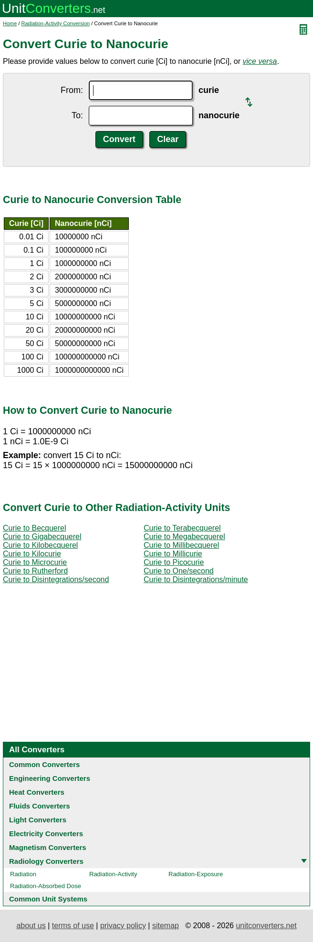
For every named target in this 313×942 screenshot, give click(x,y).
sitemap (165, 926)
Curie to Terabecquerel (182, 528)
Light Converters (37, 820)
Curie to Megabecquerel (184, 536)
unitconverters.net (266, 926)
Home (10, 23)
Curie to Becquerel (34, 528)
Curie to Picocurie (174, 562)
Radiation (23, 874)
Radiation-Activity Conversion (55, 23)
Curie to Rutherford (35, 571)
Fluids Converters (39, 806)
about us (30, 926)
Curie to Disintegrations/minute (196, 579)
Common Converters (44, 764)
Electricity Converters (46, 833)
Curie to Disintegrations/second (56, 579)
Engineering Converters (49, 778)
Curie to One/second (179, 571)
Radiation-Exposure (195, 874)
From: (72, 90)
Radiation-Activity (113, 874)
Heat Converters (36, 792)
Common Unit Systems (48, 899)
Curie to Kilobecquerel (40, 545)
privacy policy (123, 926)
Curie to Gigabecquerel (42, 536)
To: (77, 115)
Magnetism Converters (47, 847)
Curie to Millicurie (173, 554)
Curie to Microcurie (35, 562)
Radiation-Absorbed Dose (45, 886)
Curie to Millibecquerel (181, 545)
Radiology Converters (46, 861)
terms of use (73, 926)
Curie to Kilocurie (32, 554)
